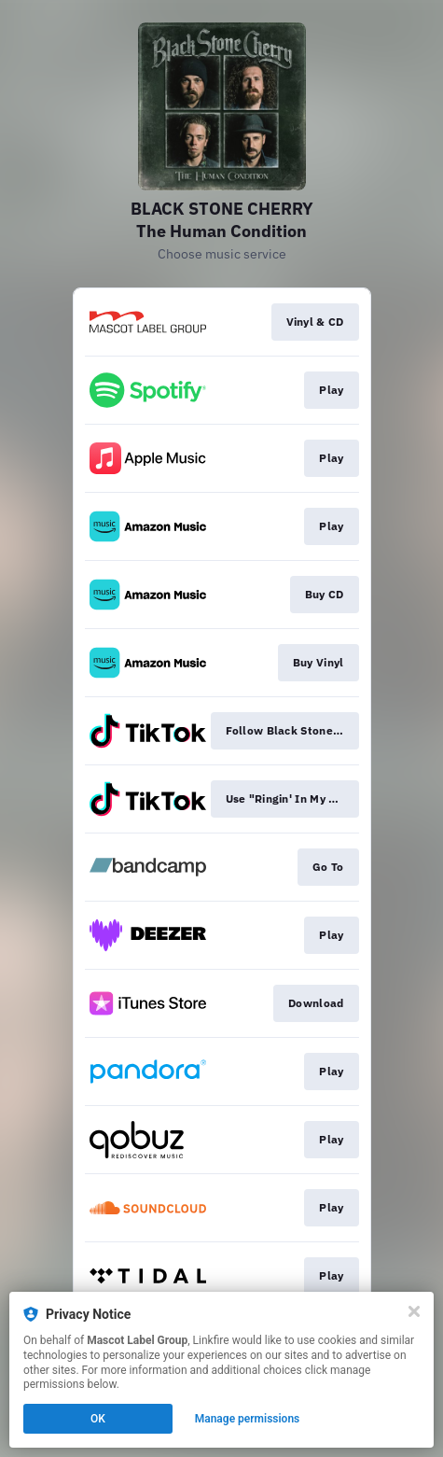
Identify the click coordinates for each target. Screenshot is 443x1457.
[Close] (414, 1311)
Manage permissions (247, 1418)
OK (97, 1418)
